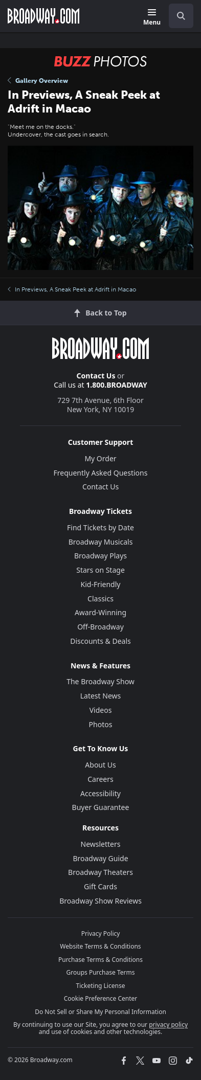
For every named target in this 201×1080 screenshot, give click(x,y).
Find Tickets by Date (100, 527)
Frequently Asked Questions (101, 473)
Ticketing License (100, 985)
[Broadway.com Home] (43, 16)
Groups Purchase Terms (100, 972)
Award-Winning (100, 612)
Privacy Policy (100, 933)
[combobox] (177, 16)
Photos (101, 724)
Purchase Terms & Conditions (100, 959)
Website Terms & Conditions (100, 946)
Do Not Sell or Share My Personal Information (100, 1011)
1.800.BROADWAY (116, 385)
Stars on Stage (100, 570)
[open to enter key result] (181, 16)
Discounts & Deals (100, 641)
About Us (100, 765)
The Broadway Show (100, 681)
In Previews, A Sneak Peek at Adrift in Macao (72, 289)
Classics (100, 598)
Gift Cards (100, 886)
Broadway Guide (100, 858)
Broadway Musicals (101, 542)
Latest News (100, 696)
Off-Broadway (100, 627)
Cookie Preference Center (101, 998)
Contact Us (96, 375)
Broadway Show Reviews (100, 901)
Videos (101, 710)
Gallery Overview (38, 80)
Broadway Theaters (100, 872)
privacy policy (168, 1024)
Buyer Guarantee (100, 807)
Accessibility (100, 793)
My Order (100, 458)
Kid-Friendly (101, 584)
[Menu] (152, 17)
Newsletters (101, 844)
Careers (100, 779)
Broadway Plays (100, 555)
